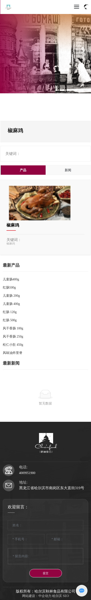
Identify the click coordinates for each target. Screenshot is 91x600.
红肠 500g (10, 320)
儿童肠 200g (11, 295)
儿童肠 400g (11, 304)
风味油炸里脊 (12, 353)
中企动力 (44, 596)
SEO (66, 596)
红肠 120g (10, 312)
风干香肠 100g (13, 328)
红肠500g (9, 287)
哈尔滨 (57, 596)
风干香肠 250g (13, 336)
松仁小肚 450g (13, 344)
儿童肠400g (11, 279)
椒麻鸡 (13, 225)
